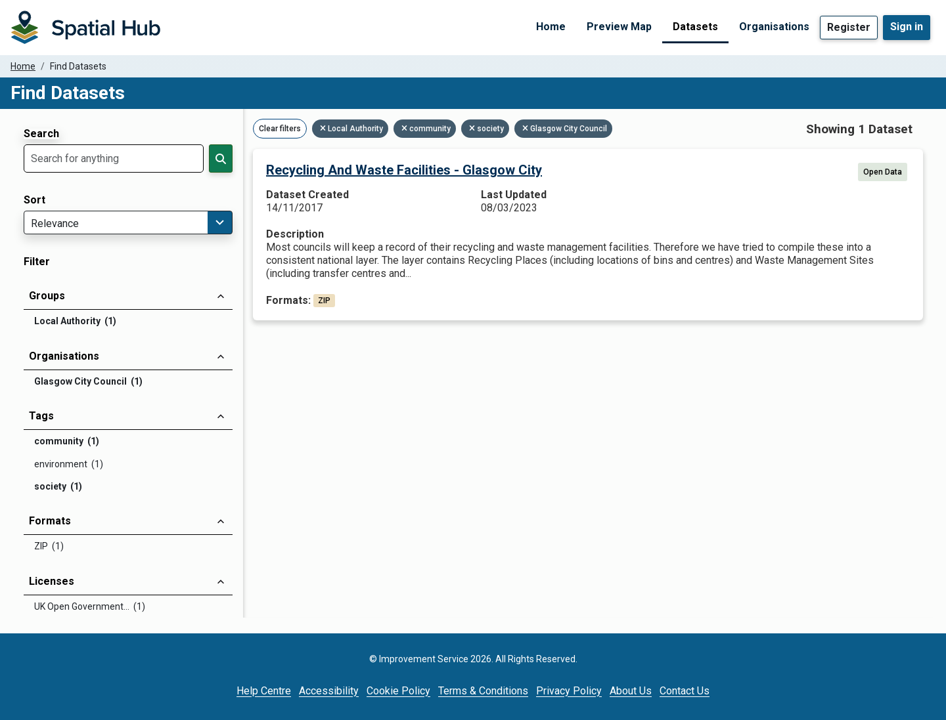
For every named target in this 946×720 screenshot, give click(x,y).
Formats (50, 521)
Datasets (695, 26)
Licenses (51, 581)
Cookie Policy (398, 691)
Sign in (906, 26)
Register (848, 27)
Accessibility (329, 691)
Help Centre (263, 691)
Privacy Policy (569, 691)
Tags (41, 416)
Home (551, 26)
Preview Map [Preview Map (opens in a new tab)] (619, 26)
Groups (47, 295)
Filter (37, 262)
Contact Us (685, 691)
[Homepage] (85, 28)
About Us (631, 691)
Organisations (774, 26)
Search (41, 134)
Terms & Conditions (483, 691)
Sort (34, 200)
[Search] (221, 158)
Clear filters (280, 128)
